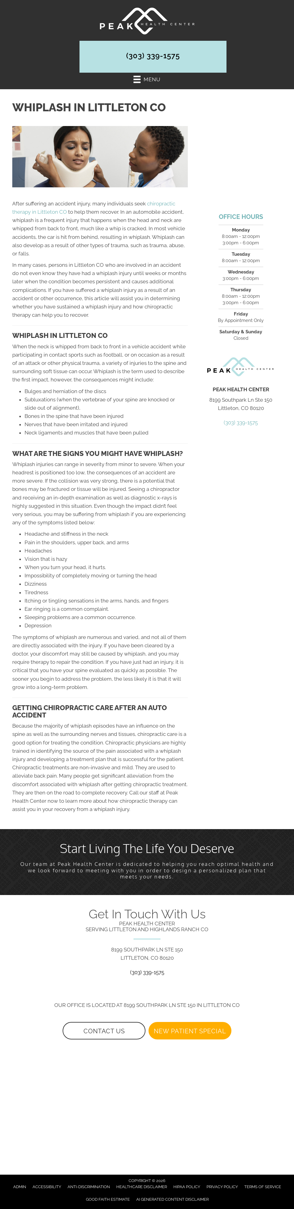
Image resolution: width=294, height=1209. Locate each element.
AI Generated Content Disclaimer (172, 1199)
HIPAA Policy (186, 1186)
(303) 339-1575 (153, 55)
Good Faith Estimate (108, 1199)
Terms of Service (262, 1186)
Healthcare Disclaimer (141, 1186)
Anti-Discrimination (89, 1186)
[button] (104, 1031)
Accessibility (47, 1186)
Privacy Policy (222, 1186)
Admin (19, 1186)
